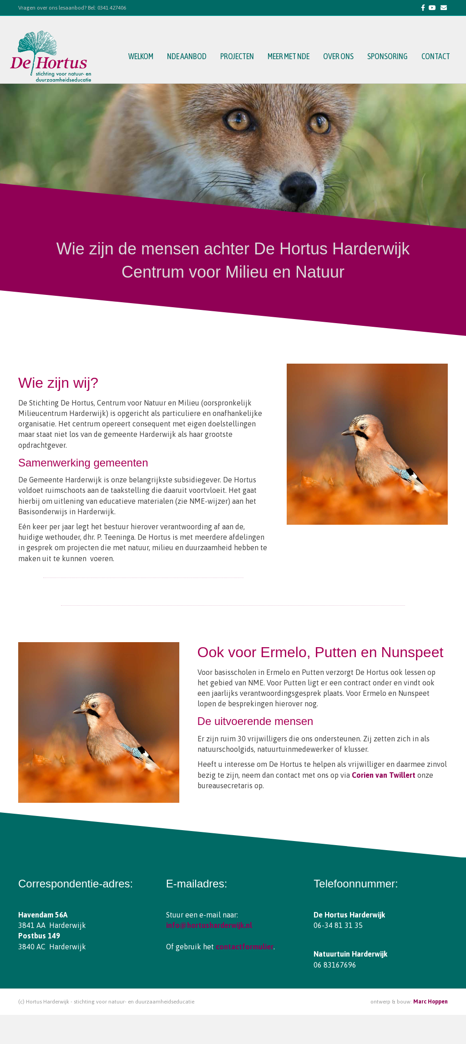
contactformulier (245, 947)
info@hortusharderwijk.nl (209, 925)
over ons (340, 56)
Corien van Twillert (383, 775)
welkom (143, 56)
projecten (239, 56)
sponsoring (390, 56)
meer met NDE (291, 56)
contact (438, 56)
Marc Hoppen (430, 1001)
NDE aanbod (189, 56)
